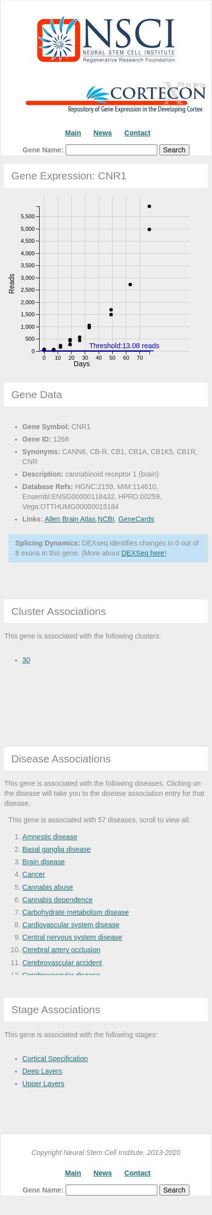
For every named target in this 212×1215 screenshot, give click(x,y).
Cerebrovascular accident (62, 963)
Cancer (34, 874)
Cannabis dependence (58, 900)
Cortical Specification (55, 1059)
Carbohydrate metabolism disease (76, 912)
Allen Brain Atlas (70, 519)
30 (27, 660)
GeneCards (136, 519)
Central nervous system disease (72, 937)
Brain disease (44, 862)
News (103, 133)
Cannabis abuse (48, 887)
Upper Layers (44, 1084)
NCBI (106, 519)
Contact (137, 133)
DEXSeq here (142, 553)
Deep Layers (42, 1071)
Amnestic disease (50, 837)
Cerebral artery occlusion (62, 950)
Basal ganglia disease (57, 849)
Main (73, 133)
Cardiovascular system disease (71, 925)
